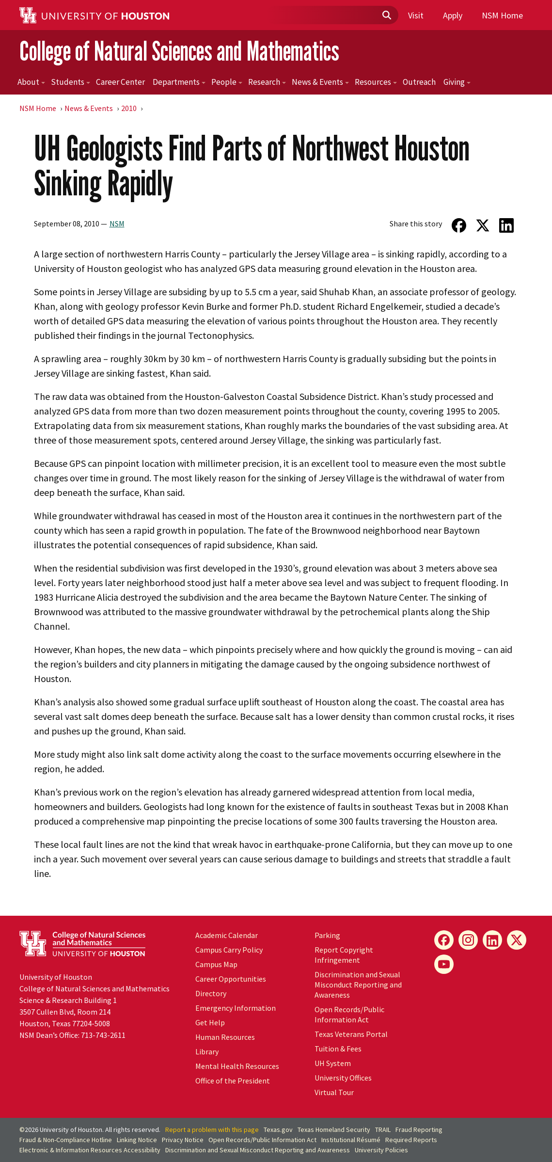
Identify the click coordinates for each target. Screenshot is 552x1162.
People (226, 82)
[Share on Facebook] (459, 225)
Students (70, 82)
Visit (416, 15)
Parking (327, 935)
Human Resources (225, 1037)
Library (207, 1051)
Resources (376, 82)
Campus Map (216, 964)
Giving (457, 82)
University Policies (381, 1150)
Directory (210, 993)
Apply (452, 15)
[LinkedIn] (492, 940)
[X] (516, 940)
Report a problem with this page (212, 1129)
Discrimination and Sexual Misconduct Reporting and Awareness (358, 985)
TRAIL (383, 1129)
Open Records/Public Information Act (349, 1014)
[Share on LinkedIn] (506, 225)
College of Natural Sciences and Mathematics (179, 51)
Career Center (120, 82)
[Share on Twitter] (482, 225)
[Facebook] (444, 940)
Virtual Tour (334, 1092)
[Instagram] (468, 940)
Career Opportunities (230, 979)
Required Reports (411, 1139)
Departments (179, 82)
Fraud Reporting (418, 1129)
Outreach (419, 82)
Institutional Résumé (350, 1139)
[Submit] (386, 15)
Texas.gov (278, 1129)
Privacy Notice (183, 1139)
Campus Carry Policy (229, 950)
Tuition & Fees (338, 1048)
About (31, 82)
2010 (129, 108)
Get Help (210, 1022)
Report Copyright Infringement (344, 955)
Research (267, 82)
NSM (117, 223)
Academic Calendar (226, 935)
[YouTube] (444, 964)
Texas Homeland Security (334, 1129)
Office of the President (232, 1080)
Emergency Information (235, 1008)
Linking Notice (137, 1139)
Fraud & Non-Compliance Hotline (65, 1139)
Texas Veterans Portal (351, 1034)
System (333, 1063)
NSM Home (502, 15)
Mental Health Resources (237, 1066)
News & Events (320, 82)
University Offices (343, 1077)
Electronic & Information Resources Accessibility (89, 1150)
